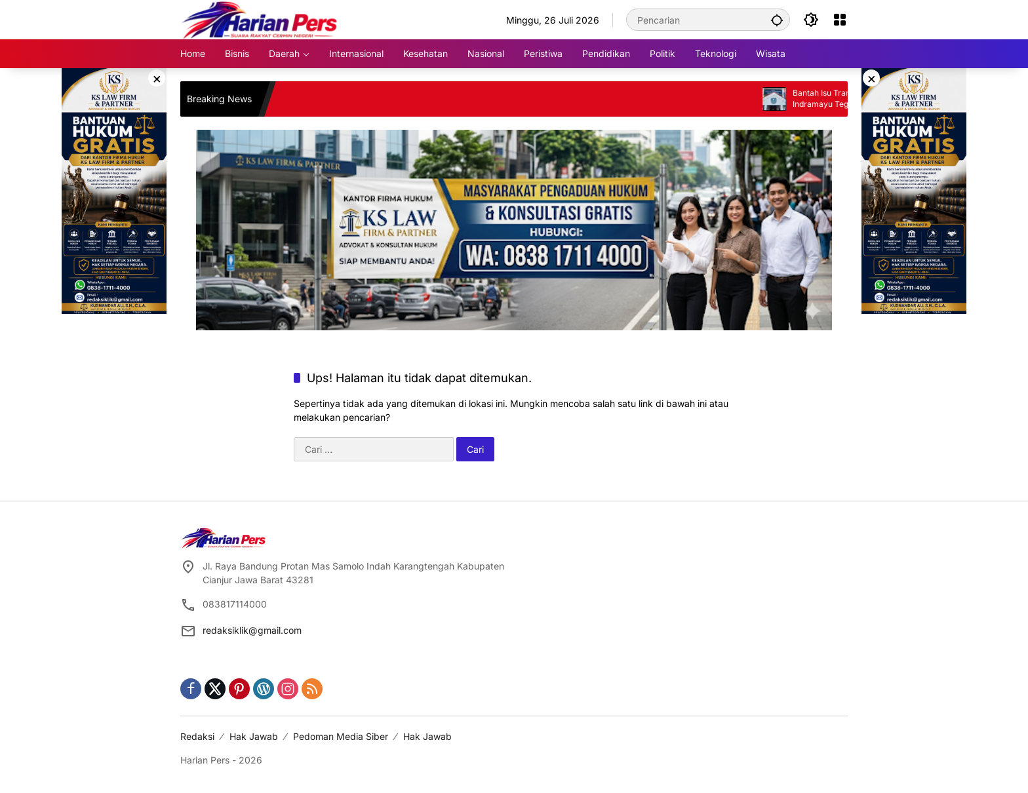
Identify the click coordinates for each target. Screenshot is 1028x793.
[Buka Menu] (840, 20)
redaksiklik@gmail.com (252, 630)
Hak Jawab (253, 736)
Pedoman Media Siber (340, 736)
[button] (777, 20)
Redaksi (197, 736)
